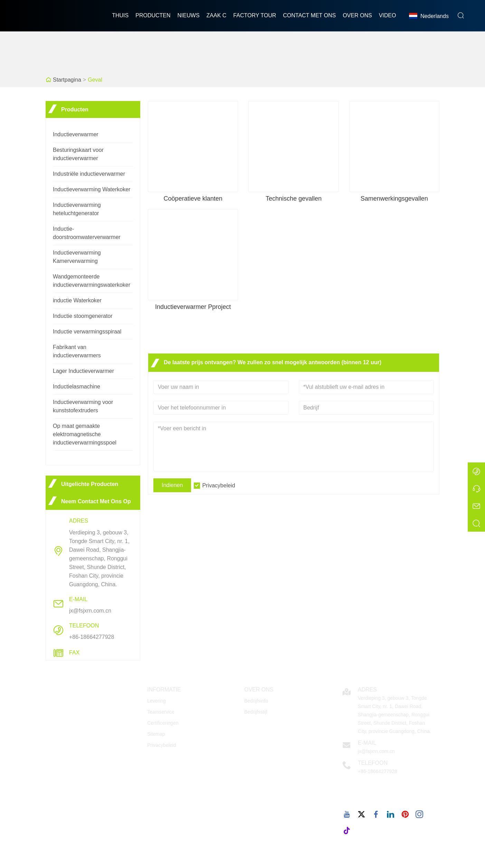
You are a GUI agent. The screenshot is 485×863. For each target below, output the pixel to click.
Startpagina (67, 80)
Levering (156, 701)
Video (387, 15)
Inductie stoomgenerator (83, 316)
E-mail (367, 743)
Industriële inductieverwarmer (89, 174)
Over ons (357, 15)
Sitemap (156, 734)
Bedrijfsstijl (255, 712)
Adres (367, 689)
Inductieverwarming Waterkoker (91, 189)
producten (152, 15)
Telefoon (373, 763)
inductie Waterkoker (77, 300)
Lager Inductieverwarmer (83, 371)
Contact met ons (309, 15)
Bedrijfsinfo (256, 701)
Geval (95, 80)
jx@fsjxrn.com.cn (90, 611)
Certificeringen (162, 723)
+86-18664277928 (91, 637)
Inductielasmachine (76, 386)
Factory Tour (254, 15)
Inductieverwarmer (75, 134)
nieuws (189, 15)
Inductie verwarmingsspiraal (87, 331)
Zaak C (217, 15)
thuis (120, 15)
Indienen (172, 485)
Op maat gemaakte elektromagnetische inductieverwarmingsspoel (84, 434)
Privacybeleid (218, 485)
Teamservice (160, 712)
